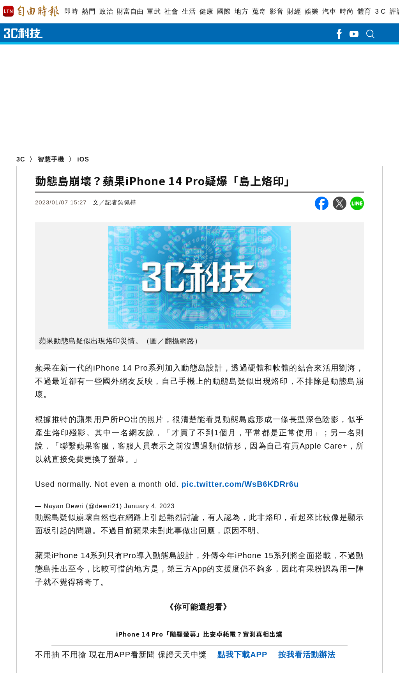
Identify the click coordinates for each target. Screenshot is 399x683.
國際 (224, 11)
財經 (294, 11)
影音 (276, 11)
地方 (241, 11)
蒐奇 (259, 11)
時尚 (346, 11)
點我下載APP (242, 654)
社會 (171, 11)
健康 (206, 11)
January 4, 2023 (149, 506)
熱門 (88, 11)
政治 (106, 11)
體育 (364, 11)
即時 (71, 11)
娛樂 (311, 11)
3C (20, 159)
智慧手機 (51, 159)
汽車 (329, 11)
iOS (83, 159)
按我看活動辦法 (306, 654)
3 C (380, 11)
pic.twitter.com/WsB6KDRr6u (240, 484)
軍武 (154, 11)
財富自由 (130, 11)
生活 (189, 11)
